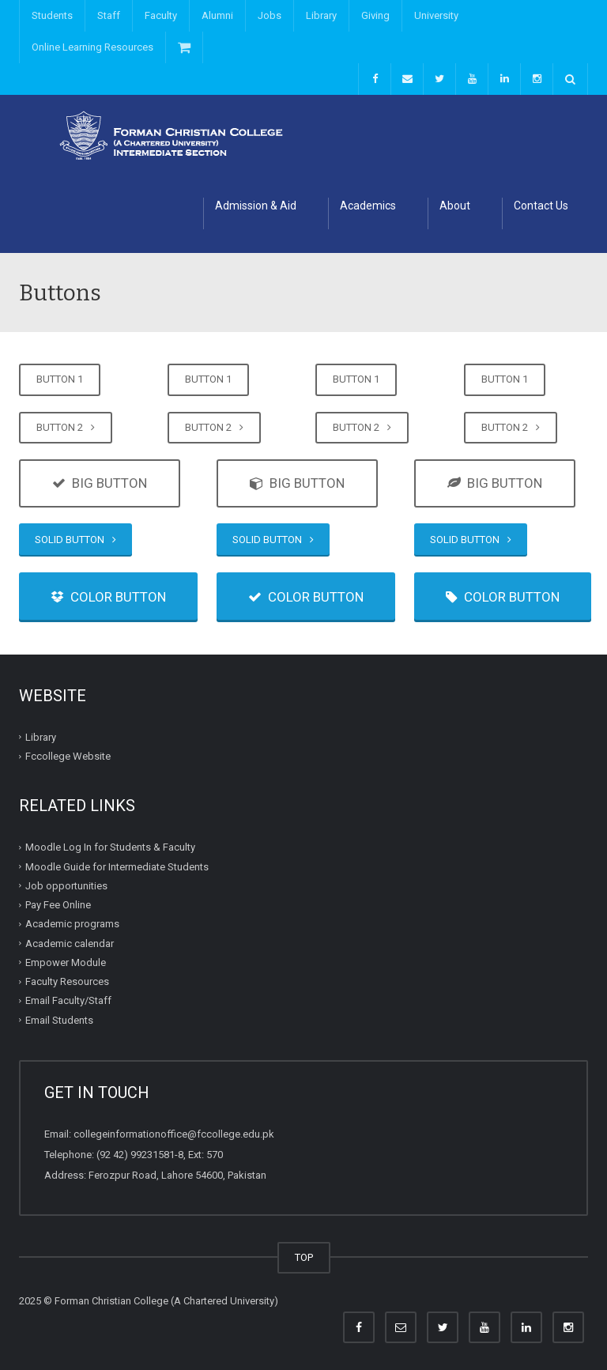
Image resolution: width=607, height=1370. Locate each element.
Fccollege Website (68, 756)
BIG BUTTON (99, 483)
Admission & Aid (255, 205)
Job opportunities (66, 886)
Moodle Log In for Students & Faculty (110, 847)
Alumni (217, 15)
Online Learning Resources (92, 47)
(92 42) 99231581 (135, 1155)
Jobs (269, 15)
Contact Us (541, 205)
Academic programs (72, 924)
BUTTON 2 (65, 427)
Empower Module (65, 962)
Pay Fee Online (58, 905)
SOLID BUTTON (75, 539)
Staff (108, 15)
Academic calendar (69, 943)
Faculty (161, 15)
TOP (304, 1257)
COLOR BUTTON (108, 597)
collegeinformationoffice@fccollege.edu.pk (174, 1134)
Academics (368, 205)
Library (321, 15)
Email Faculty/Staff (68, 1000)
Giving (375, 15)
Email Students (59, 1020)
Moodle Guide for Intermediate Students (117, 867)
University (436, 15)
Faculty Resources (67, 981)
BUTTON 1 (59, 379)
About (454, 205)
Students (52, 15)
